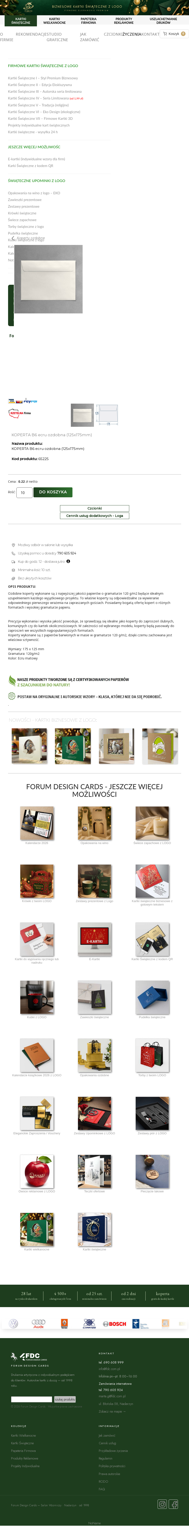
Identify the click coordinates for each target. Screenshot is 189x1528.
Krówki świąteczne (22, 213)
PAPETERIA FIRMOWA (88, 21)
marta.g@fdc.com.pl (112, 1396)
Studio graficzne (57, 36)
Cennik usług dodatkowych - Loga (94, 516)
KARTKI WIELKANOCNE (54, 21)
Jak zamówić (89, 36)
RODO (103, 1481)
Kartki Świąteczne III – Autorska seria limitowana (45, 91)
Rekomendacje (31, 34)
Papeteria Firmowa (23, 1450)
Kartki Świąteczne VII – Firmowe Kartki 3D (40, 118)
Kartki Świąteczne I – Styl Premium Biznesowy (43, 78)
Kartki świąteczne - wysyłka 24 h (33, 132)
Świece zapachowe (22, 220)
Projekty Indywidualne (25, 1465)
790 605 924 (66, 553)
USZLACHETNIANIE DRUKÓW (163, 21)
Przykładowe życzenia (113, 1450)
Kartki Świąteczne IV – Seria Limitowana (45, 98)
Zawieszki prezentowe (25, 200)
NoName (94, 1523)
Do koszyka (53, 492)
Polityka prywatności (112, 1465)
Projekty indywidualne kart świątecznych (39, 125)
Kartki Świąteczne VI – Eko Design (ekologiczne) (44, 112)
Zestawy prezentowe (24, 206)
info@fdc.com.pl (109, 1368)
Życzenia (132, 34)
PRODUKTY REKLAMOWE (124, 21)
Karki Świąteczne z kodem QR (30, 166)
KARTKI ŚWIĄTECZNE (20, 21)
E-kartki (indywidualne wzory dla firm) (36, 159)
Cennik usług (107, 1443)
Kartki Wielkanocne (23, 1435)
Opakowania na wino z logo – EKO (34, 193)
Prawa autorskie (109, 1473)
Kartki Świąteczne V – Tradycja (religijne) (38, 105)
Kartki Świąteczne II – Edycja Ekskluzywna (40, 85)
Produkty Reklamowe (24, 1458)
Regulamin (105, 1458)
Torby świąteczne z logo (26, 226)
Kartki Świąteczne (22, 1443)
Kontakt (150, 34)
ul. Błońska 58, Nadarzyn (116, 1403)
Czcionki (113, 34)
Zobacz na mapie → (112, 1411)
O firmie (6, 36)
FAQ (102, 1489)
